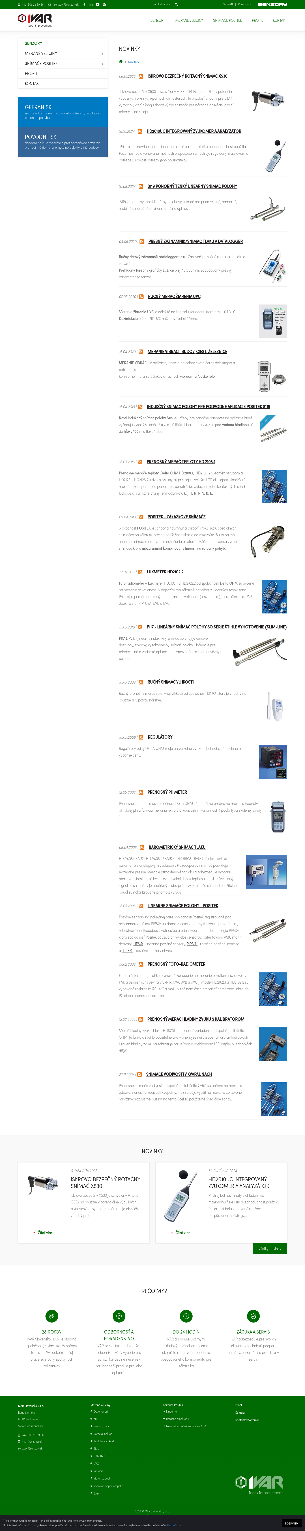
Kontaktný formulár (247, 1420)
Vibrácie (98, 1471)
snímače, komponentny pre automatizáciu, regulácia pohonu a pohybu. (62, 111)
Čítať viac (45, 1239)
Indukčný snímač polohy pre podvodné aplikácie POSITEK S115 (208, 406)
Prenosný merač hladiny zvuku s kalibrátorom (195, 1019)
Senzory (158, 20)
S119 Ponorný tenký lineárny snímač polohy (192, 186)
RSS (104, 4)
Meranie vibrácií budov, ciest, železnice (187, 351)
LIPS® (138, 943)
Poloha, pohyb (102, 1426)
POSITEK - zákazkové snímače (177, 516)
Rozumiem (291, 1523)
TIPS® (127, 950)
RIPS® (192, 943)
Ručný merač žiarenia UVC (174, 296)
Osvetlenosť (101, 1411)
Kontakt (280, 20)
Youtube (97, 4)
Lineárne (171, 1411)
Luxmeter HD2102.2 (165, 572)
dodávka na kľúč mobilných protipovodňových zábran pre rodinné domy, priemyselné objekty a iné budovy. (62, 141)
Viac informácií (175, 1525)
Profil (257, 20)
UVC (96, 1464)
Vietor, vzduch (102, 1478)
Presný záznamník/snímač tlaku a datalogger (195, 241)
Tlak (96, 1449)
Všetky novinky (270, 1255)
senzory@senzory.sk (66, 4)
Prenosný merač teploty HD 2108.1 (181, 461)
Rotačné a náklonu (177, 1419)
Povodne (244, 4)
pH (95, 1419)
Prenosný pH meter (167, 792)
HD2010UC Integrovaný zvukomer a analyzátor (194, 131)
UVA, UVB (99, 1456)
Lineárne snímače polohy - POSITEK (183, 905)
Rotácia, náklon (103, 1434)
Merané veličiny (189, 20)
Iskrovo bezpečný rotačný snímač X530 (187, 76)
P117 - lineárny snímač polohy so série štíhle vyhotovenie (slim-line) (217, 627)
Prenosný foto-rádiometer (176, 964)
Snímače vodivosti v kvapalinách (179, 1074)
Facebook (84, 4)
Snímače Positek (227, 20)
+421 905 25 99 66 (33, 4)
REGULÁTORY (160, 737)
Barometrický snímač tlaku (177, 847)
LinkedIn (91, 4)
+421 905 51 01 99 (32, 1442)
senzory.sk (121, 61)
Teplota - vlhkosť (104, 1441)
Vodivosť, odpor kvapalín (108, 1486)
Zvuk (96, 1493)
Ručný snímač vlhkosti (171, 682)
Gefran (228, 4)
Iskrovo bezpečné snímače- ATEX (186, 1426)
